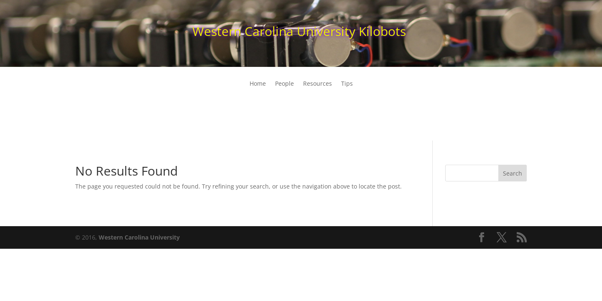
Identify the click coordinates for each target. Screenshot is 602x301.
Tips (347, 84)
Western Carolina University (139, 237)
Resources (317, 84)
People (284, 84)
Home (258, 84)
